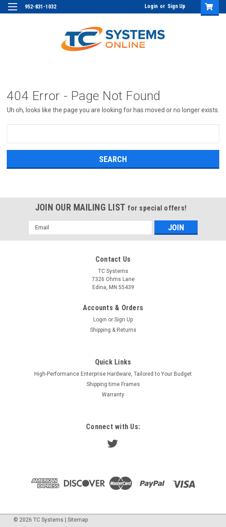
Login (151, 6)
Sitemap (78, 520)
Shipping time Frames (113, 384)
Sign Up (176, 6)
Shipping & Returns (113, 330)
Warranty (113, 394)
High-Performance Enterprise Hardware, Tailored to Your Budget (113, 374)
